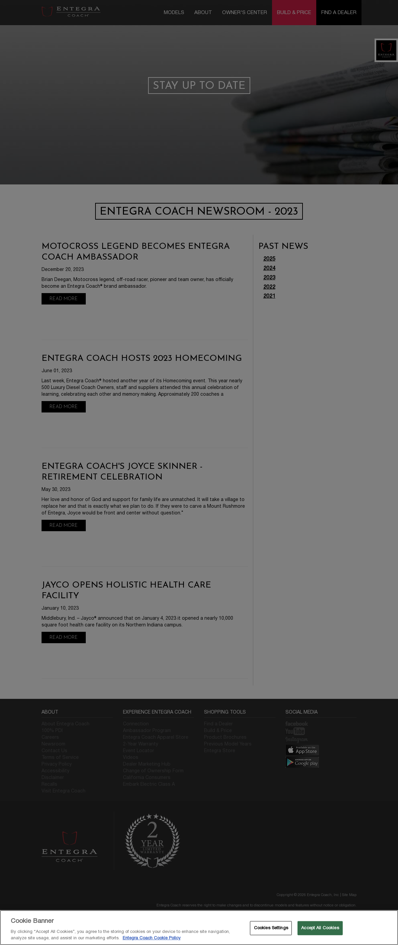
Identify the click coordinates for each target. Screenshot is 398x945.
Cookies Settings (271, 928)
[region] (199, 927)
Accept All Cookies (320, 928)
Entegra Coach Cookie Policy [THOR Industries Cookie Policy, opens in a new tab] (152, 938)
